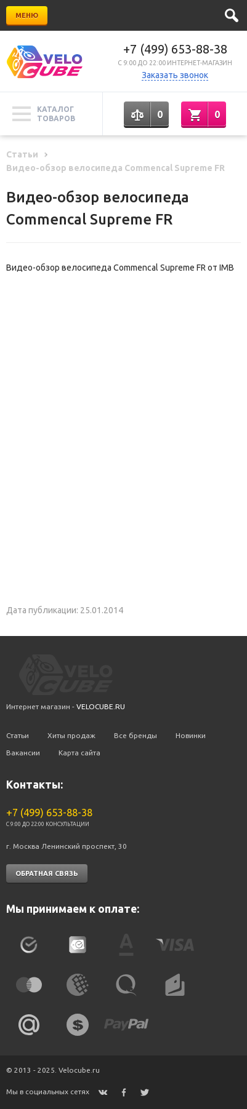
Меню (26, 15)
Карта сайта (79, 753)
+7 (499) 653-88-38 (175, 49)
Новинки (191, 735)
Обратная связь (46, 873)
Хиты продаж (71, 735)
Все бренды (135, 735)
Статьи (17, 735)
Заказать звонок (175, 75)
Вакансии (23, 753)
